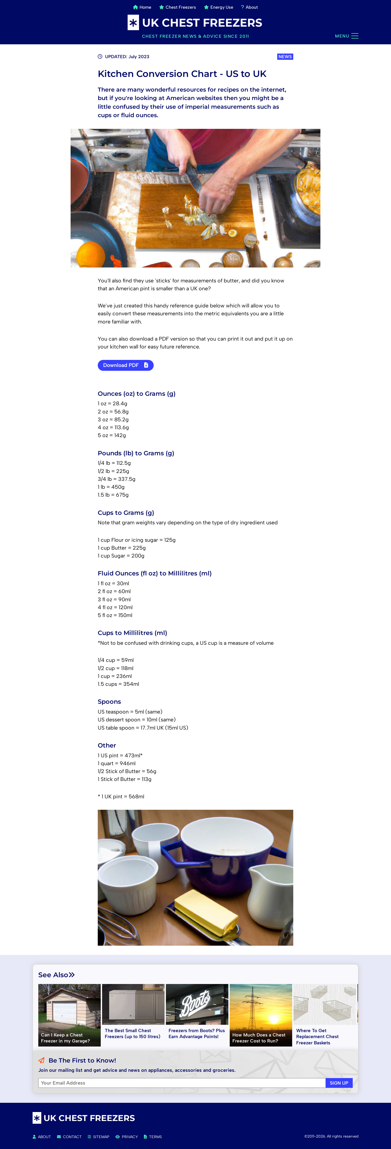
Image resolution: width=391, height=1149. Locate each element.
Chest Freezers (177, 7)
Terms (153, 1137)
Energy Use (218, 7)
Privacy (126, 1137)
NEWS (285, 56)
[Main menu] (354, 36)
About (249, 7)
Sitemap (98, 1137)
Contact (69, 1137)
